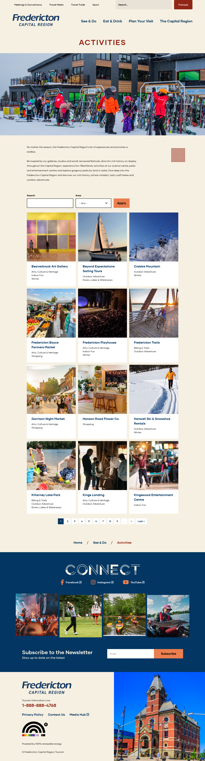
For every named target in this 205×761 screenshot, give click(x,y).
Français (183, 4)
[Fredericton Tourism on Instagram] (102, 582)
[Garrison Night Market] (51, 402)
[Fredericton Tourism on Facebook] (71, 582)
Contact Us (56, 715)
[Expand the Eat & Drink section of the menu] (112, 21)
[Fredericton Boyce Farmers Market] (51, 325)
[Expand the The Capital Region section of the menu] (176, 21)
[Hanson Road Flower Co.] (102, 402)
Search (31, 195)
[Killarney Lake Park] (51, 477)
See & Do (100, 543)
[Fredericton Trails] (153, 325)
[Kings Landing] (102, 477)
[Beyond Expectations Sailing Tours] (102, 249)
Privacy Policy (32, 715)
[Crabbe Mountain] (153, 249)
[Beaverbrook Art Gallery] (51, 249)
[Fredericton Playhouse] (102, 325)
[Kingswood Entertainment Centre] (153, 477)
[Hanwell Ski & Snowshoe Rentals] (153, 402)
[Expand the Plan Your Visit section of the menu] (141, 21)
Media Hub (79, 715)
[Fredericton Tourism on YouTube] (133, 582)
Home (78, 543)
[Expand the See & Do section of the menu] (88, 21)
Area (78, 195)
